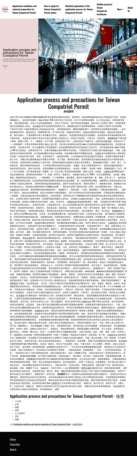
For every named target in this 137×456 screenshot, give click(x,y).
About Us (130, 9)
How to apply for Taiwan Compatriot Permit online (52, 9)
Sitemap (13, 439)
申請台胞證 (27, 237)
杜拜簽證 (37, 126)
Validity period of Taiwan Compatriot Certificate (104, 9)
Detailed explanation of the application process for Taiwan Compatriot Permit (79, 9)
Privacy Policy (15, 444)
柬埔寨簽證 (113, 138)
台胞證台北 (112, 334)
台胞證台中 (15, 189)
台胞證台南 (109, 171)
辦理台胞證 (86, 367)
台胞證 (98, 153)
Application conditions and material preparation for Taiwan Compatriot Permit (24, 9)
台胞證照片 (113, 222)
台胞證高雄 (77, 424)
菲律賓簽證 (31, 358)
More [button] (119, 9)
